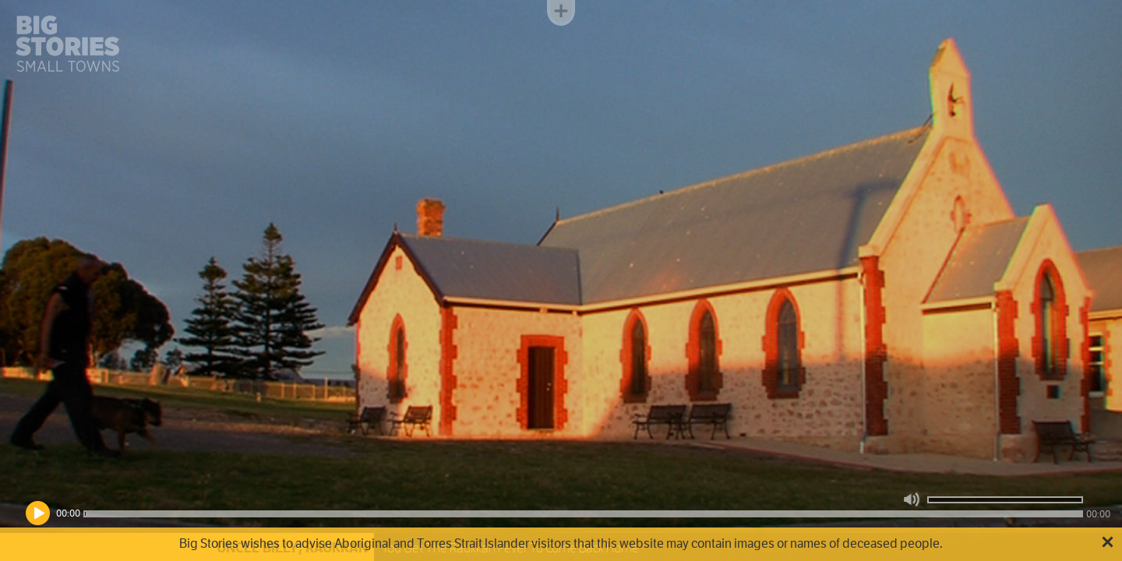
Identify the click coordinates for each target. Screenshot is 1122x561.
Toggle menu (561, 13)
